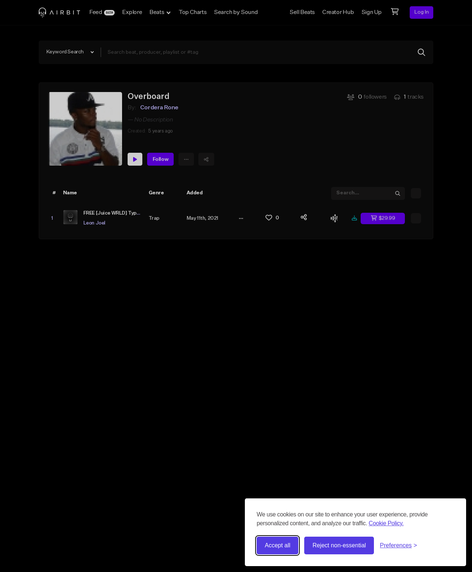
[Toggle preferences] (398, 545)
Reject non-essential (339, 545)
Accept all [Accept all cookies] (277, 545)
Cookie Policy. (386, 523)
